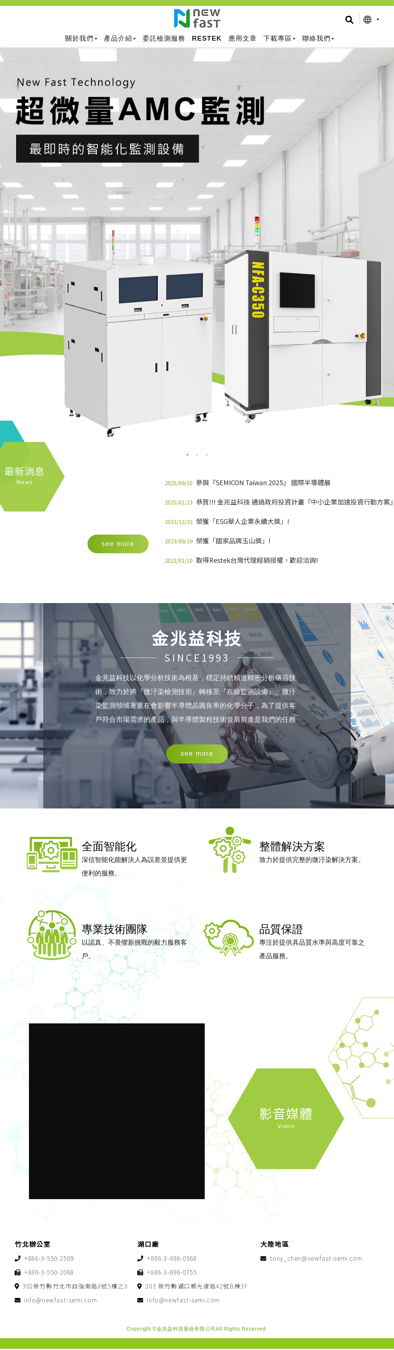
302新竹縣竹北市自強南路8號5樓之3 (75, 1287)
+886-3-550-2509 (49, 1259)
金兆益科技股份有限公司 (197, 18)
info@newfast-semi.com (60, 1301)
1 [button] (187, 454)
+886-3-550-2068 (49, 1273)
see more (197, 754)
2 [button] (197, 454)
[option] (197, 261)
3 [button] (206, 454)
